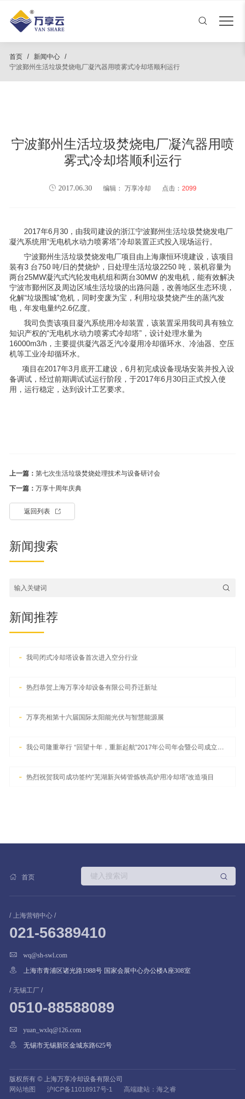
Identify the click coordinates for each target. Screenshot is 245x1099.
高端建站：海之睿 (150, 1089)
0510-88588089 (61, 1007)
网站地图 (22, 1089)
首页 (15, 56)
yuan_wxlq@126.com (52, 1030)
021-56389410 (57, 932)
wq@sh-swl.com (45, 955)
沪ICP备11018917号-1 (79, 1089)
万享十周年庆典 (45, 517)
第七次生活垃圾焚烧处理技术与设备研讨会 (84, 502)
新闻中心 (47, 56)
